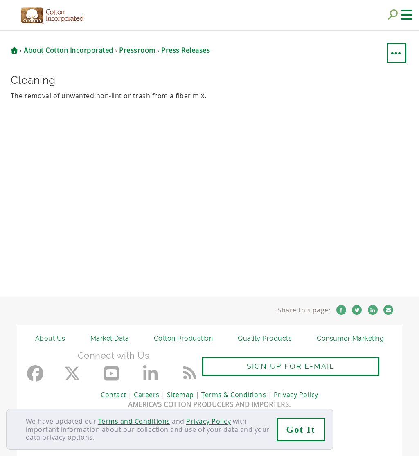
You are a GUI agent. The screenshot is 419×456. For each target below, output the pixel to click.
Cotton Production (183, 338)
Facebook (341, 310)
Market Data (109, 338)
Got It (300, 430)
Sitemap (180, 394)
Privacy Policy (208, 421)
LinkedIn (373, 310)
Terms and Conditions (134, 421)
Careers (147, 394)
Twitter (357, 310)
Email (388, 310)
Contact (113, 394)
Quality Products (265, 338)
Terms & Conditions (233, 394)
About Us (50, 338)
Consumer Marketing (350, 338)
